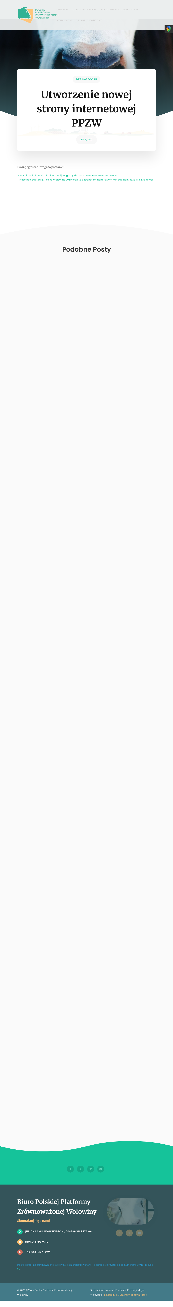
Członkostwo (83, 9)
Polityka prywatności (135, 1294)
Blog (81, 20)
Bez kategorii (86, 79)
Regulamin (109, 1294)
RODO (119, 1294)
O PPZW (60, 9)
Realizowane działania (118, 9)
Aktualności (64, 20)
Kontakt (95, 20)
